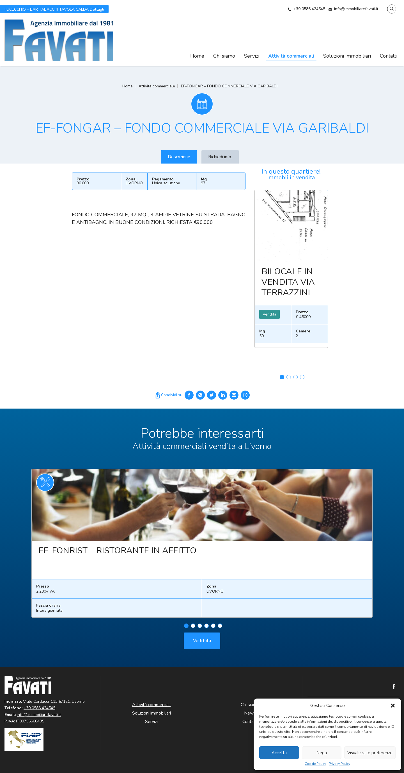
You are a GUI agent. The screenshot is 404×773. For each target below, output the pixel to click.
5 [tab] (213, 628)
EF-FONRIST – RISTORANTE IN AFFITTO (117, 553)
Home (197, 56)
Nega (321, 753)
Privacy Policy (339, 764)
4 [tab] (302, 377)
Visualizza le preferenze (369, 753)
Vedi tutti (202, 643)
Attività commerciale (157, 86)
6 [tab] (220, 628)
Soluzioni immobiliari (347, 56)
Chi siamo (224, 56)
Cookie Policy (315, 764)
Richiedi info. (220, 157)
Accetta (279, 753)
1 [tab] (282, 377)
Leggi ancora (291, 226)
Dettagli (54, 9)
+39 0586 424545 (309, 9)
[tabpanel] (291, 271)
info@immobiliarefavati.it (356, 9)
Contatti (388, 56)
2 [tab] (288, 377)
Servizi (251, 56)
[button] (393, 705)
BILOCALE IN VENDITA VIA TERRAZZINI (288, 282)
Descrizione (179, 157)
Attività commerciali (291, 56)
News (250, 713)
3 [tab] (295, 377)
